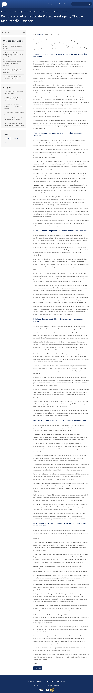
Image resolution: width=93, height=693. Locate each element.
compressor (15, 138)
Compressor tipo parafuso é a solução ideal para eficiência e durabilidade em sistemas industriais (12, 62)
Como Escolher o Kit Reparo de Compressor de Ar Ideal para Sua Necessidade (12, 70)
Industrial (7, 138)
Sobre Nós (62, 4)
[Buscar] (89, 4)
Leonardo (40, 35)
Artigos (7, 87)
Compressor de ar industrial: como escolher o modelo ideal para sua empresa (13, 46)
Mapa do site (61, 681)
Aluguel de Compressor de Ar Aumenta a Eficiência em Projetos (14, 124)
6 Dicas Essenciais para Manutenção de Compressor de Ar (13, 99)
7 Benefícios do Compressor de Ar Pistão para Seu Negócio (13, 119)
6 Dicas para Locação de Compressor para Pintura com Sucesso (13, 106)
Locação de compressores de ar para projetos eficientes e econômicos (12, 78)
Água (6, 142)
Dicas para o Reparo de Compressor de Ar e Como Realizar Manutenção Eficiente (13, 54)
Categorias (51, 4)
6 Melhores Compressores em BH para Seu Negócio (14, 113)
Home (43, 4)
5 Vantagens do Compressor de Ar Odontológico (13, 92)
